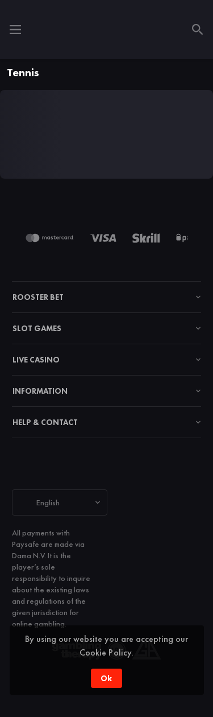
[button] (52, 237)
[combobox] (59, 502)
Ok (106, 678)
